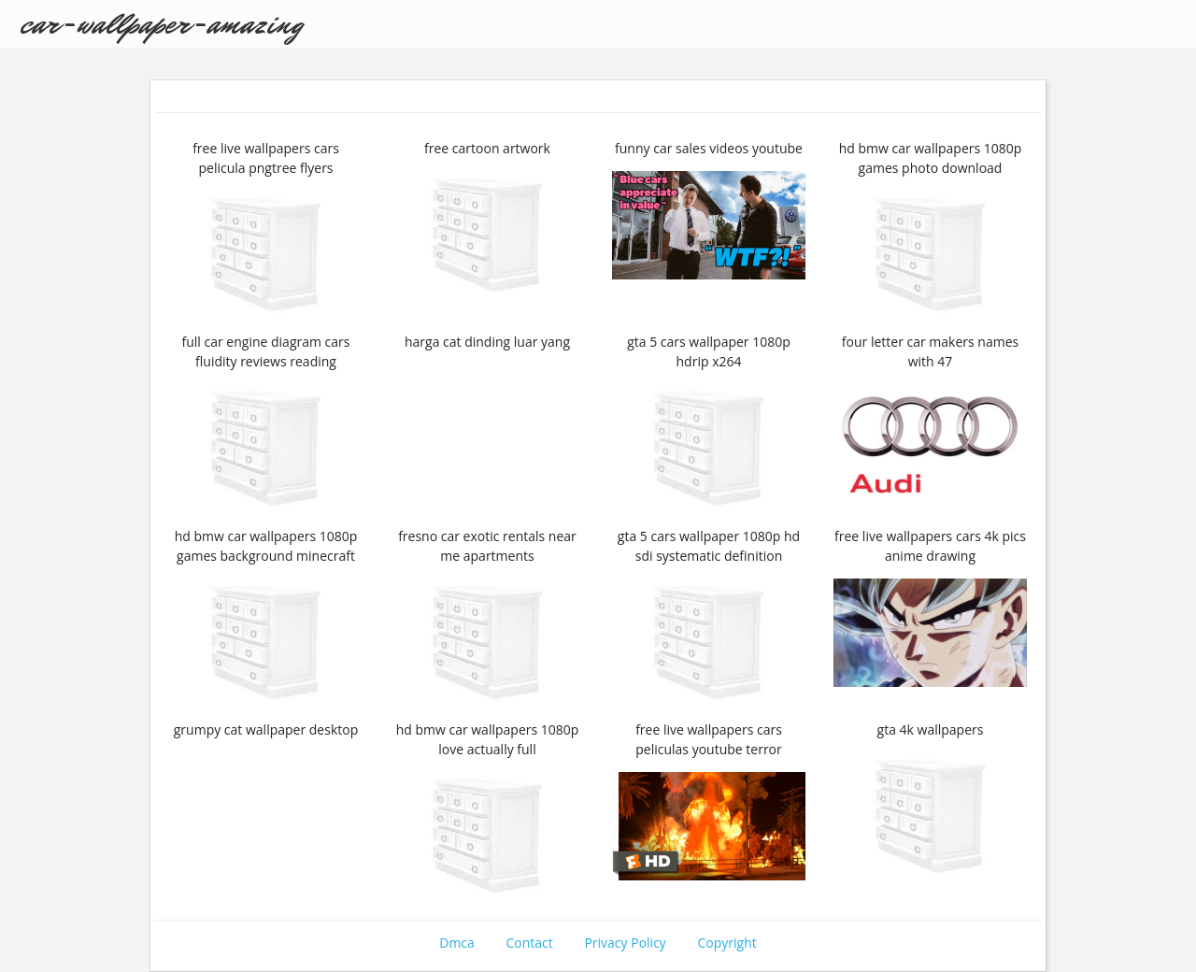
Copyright (727, 942)
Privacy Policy (624, 942)
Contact (528, 942)
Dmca (457, 942)
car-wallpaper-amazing (161, 24)
